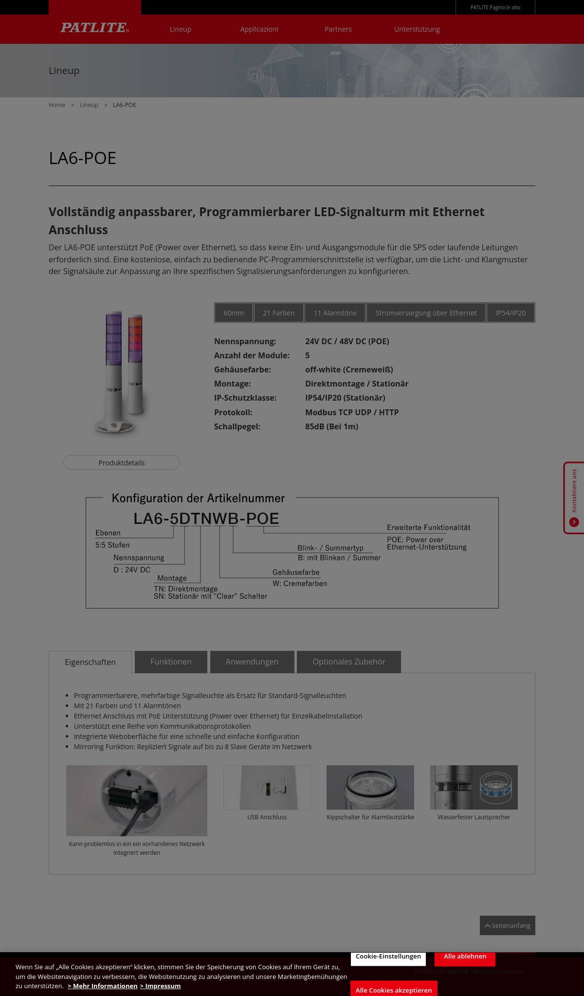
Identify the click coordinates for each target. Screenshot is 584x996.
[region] (292, 974)
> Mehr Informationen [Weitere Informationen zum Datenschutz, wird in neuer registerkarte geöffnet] (102, 985)
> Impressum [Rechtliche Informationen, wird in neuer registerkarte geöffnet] (160, 985)
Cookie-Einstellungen (388, 956)
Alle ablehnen (465, 956)
